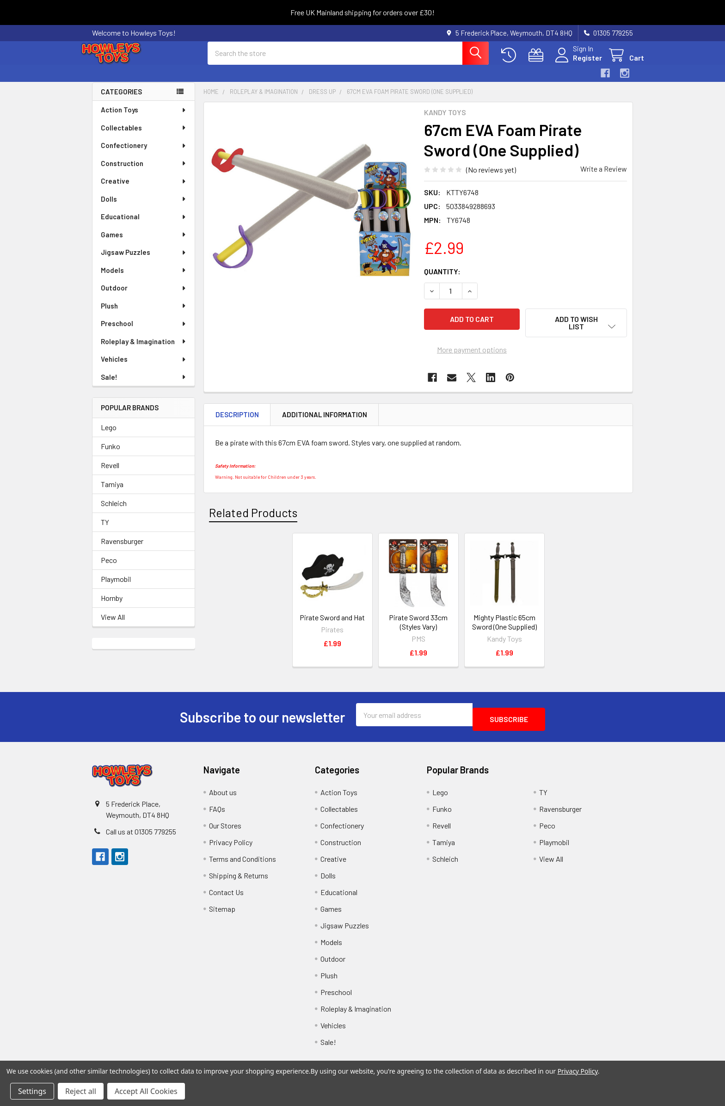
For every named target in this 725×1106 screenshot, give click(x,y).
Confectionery (144, 153)
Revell (110, 473)
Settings (32, 1091)
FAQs (217, 806)
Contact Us (226, 889)
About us (223, 789)
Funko (110, 454)
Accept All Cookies (146, 1091)
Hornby (112, 606)
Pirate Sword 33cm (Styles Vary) (418, 624)
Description (237, 417)
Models (144, 278)
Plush (144, 314)
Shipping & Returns (238, 873)
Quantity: (442, 279)
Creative (144, 189)
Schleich (114, 511)
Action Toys (144, 118)
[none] (311, 218)
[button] (576, 331)
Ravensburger (122, 549)
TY (105, 530)
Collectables (144, 136)
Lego (109, 435)
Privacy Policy (230, 839)
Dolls (144, 207)
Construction (144, 171)
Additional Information (324, 417)
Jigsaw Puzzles (144, 260)
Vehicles (144, 367)
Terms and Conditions (242, 856)
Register (576, 63)
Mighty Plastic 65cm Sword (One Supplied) (504, 624)
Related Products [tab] (253, 514)
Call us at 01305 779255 (141, 829)
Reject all (80, 1091)
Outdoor (144, 296)
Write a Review (603, 177)
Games (144, 243)
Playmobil (116, 587)
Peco (109, 568)
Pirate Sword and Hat (332, 619)
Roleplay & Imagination (144, 350)
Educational (144, 225)
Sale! (144, 385)
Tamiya (112, 492)
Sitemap (222, 906)
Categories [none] (121, 100)
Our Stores (225, 823)
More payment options (472, 351)
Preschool (144, 331)
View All (113, 625)
